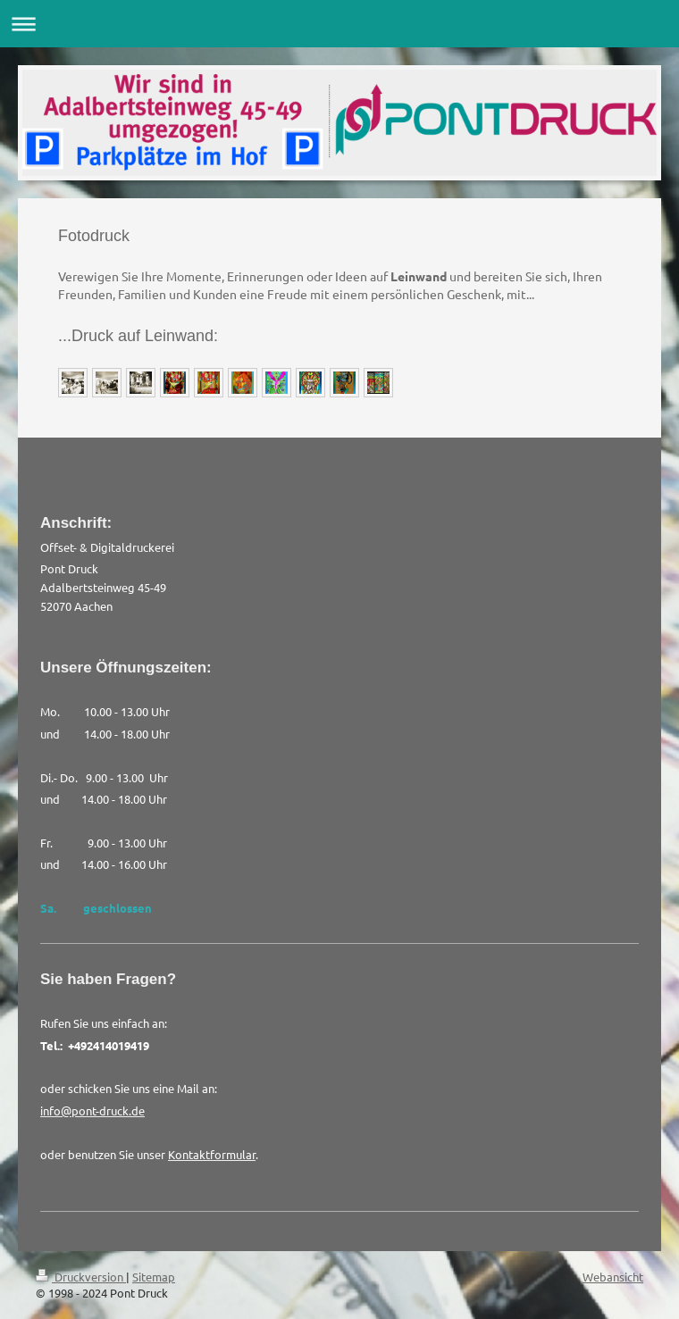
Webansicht (613, 1276)
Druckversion (81, 1276)
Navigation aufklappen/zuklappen (339, 23)
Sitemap (153, 1276)
